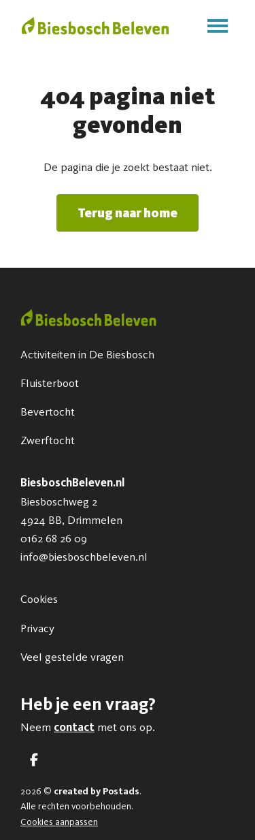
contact (74, 727)
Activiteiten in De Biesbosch (87, 354)
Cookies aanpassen (59, 822)
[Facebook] (34, 760)
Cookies (39, 599)
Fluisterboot (49, 383)
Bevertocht (47, 411)
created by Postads (96, 791)
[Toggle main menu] (218, 26)
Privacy (37, 628)
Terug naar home (127, 213)
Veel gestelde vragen (72, 657)
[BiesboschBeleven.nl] (95, 25)
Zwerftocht (47, 440)
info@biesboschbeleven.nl (84, 556)
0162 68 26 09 (53, 538)
